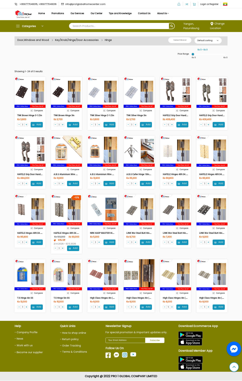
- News (19, 339)
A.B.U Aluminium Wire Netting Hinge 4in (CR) (75, 174)
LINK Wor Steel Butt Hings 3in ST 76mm (182, 233)
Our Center (98, 13)
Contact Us (146, 13)
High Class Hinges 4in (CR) (212, 298)
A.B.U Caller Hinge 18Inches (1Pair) (143, 174)
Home (41, 13)
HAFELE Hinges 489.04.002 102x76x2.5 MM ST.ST (187, 174)
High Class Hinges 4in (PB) (176, 298)
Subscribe (155, 340)
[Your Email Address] (125, 340)
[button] (234, 367)
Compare (36, 110)
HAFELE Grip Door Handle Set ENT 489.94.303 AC (41, 174)
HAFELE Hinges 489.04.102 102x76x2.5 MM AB (77, 233)
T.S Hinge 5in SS (62, 298)
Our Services (78, 13)
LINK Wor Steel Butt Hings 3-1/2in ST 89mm (147, 233)
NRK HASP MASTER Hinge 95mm (106, 233)
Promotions (58, 13)
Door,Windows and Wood (33, 40)
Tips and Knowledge (122, 13)
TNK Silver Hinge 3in (136, 115)
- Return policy (69, 339)
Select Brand (179, 40)
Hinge (108, 40)
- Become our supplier (29, 352)
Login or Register (209, 4)
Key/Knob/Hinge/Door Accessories (77, 40)
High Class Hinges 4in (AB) (139, 298)
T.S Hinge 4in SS (25, 298)
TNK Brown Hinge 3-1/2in (29, 115)
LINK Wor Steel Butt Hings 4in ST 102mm (219, 233)
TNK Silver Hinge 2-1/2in (102, 115)
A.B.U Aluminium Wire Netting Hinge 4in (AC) (112, 174)
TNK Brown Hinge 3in (64, 115)
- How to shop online (73, 333)
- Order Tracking (70, 346)
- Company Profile (26, 332)
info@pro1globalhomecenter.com (85, 4)
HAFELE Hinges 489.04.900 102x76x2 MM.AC (39, 233)
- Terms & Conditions (73, 352)
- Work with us (24, 345)
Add (36, 124)
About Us (164, 13)
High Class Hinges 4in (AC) (103, 298)
